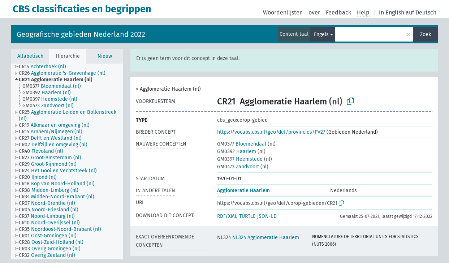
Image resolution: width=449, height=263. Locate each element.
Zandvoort (238, 167)
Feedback (338, 12)
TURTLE (247, 216)
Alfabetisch (30, 56)
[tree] (67, 161)
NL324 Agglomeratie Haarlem (258, 237)
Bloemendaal (241, 144)
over (314, 12)
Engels (321, 34)
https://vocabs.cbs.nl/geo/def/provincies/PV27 (271, 132)
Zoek (425, 34)
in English (391, 12)
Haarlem (236, 151)
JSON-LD (267, 216)
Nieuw (105, 56)
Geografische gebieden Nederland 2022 (81, 34)
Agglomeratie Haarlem (243, 190)
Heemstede (240, 159)
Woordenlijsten (283, 12)
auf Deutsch (421, 12)
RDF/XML (227, 216)
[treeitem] (45, 67)
